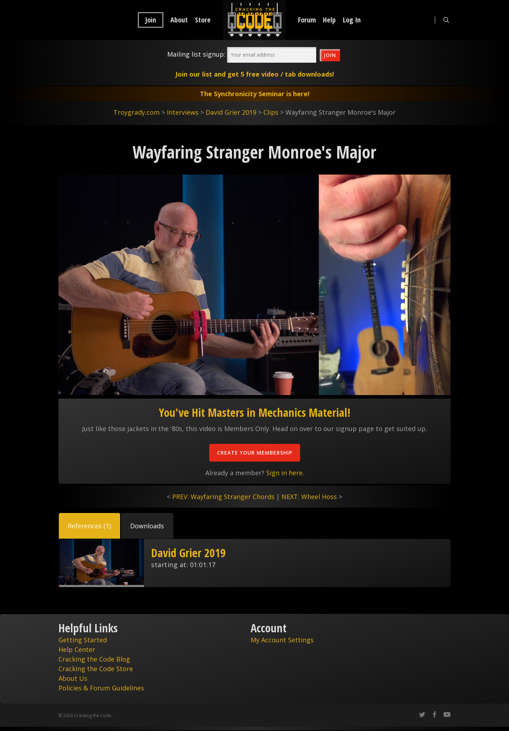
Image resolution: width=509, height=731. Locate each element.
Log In (352, 20)
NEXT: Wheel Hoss (309, 496)
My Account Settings (282, 640)
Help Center (76, 649)
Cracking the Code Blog (94, 659)
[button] (89, 526)
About (179, 20)
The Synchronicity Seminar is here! (254, 93)
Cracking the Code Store (95, 668)
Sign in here (284, 472)
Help (329, 20)
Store (203, 20)
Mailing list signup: (196, 54)
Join (150, 20)
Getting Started (82, 640)
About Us (72, 678)
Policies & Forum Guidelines (101, 688)
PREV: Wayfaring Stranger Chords (223, 496)
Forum (307, 20)
